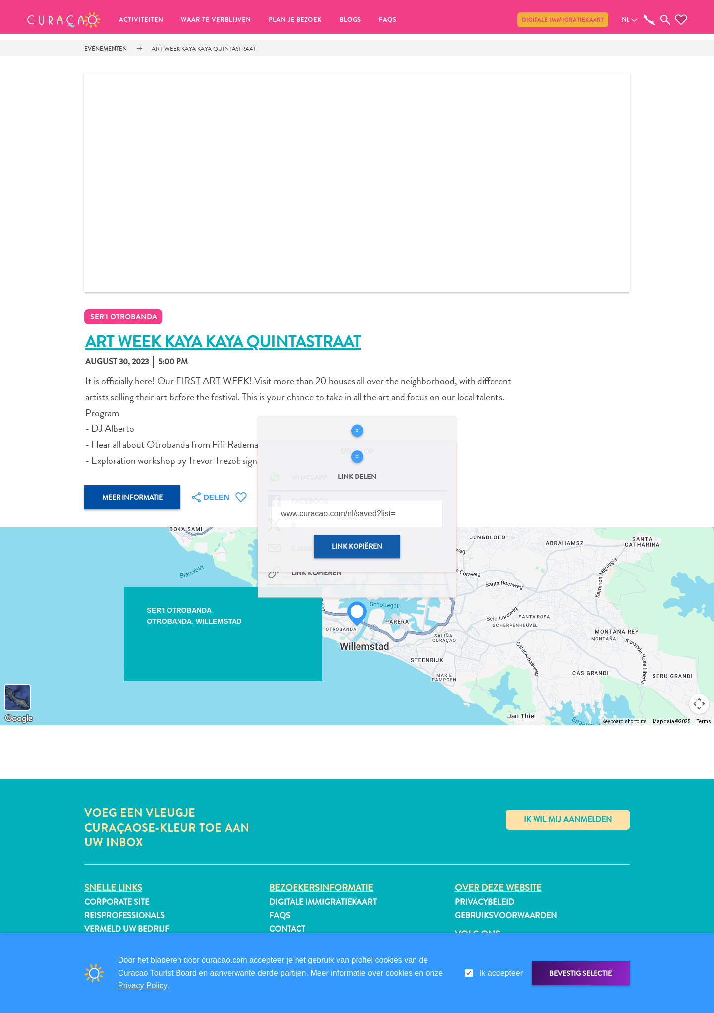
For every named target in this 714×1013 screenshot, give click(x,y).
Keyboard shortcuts (624, 721)
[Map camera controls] (699, 704)
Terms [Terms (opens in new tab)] (704, 721)
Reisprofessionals (124, 915)
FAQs (387, 19)
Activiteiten (141, 19)
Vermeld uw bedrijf (126, 929)
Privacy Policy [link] (142, 985)
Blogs (350, 19)
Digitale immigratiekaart (563, 20)
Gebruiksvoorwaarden (506, 915)
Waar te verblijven (216, 19)
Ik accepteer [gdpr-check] (501, 973)
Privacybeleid (484, 902)
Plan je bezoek (295, 19)
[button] (64, 20)
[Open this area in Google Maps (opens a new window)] (18, 719)
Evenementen (105, 48)
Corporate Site (116, 902)
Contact (287, 929)
